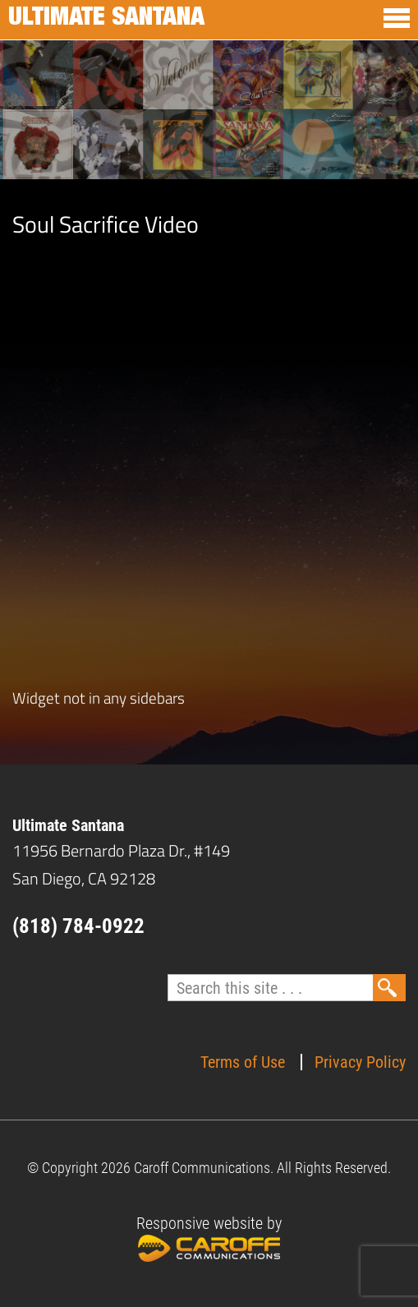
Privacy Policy (360, 1062)
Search (389, 987)
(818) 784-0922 (78, 926)
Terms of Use (242, 1062)
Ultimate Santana (106, 19)
